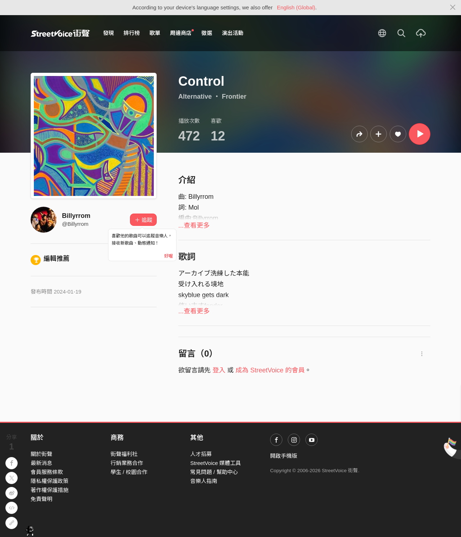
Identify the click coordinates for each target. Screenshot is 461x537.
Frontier (234, 96)
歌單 (154, 33)
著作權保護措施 (49, 490)
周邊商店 (182, 32)
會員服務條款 (47, 472)
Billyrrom (76, 215)
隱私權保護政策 (49, 481)
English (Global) (296, 7)
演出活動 (232, 33)
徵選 (206, 33)
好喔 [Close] (168, 256)
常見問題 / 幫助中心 (214, 472)
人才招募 (201, 454)
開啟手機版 (283, 456)
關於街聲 (41, 454)
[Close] (453, 7)
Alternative (195, 96)
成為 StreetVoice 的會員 (270, 370)
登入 (218, 370)
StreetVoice (60, 33)
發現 (108, 33)
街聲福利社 (124, 454)
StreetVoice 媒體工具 (215, 463)
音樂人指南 (203, 481)
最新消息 (41, 463)
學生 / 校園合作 (129, 472)
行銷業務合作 (127, 463)
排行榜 (132, 33)
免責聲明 (41, 499)
